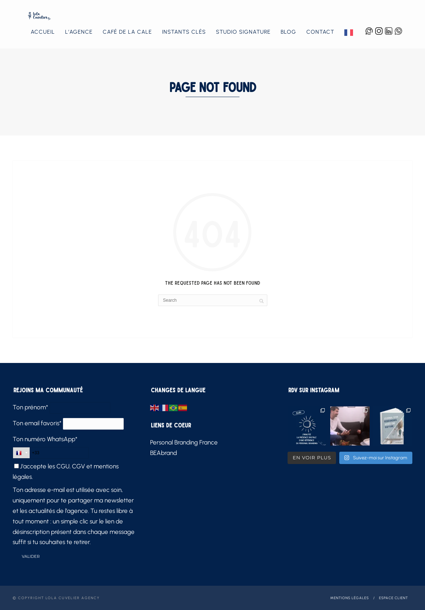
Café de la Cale (127, 32)
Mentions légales (349, 598)
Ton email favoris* (37, 423)
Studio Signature (243, 32)
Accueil (43, 32)
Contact (320, 32)
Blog (288, 32)
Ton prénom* (30, 407)
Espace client (393, 598)
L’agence (79, 32)
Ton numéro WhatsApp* (45, 439)
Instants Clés (184, 32)
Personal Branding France (184, 442)
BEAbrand (163, 452)
